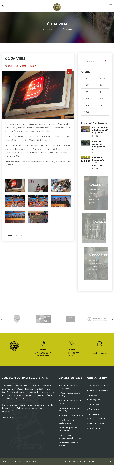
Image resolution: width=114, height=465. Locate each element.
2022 (95, 98)
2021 (95, 105)
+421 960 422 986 (71, 356)
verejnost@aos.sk (100, 353)
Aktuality (55, 29)
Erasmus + (93, 395)
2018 (95, 112)
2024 (95, 85)
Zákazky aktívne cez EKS (71, 415)
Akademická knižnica (98, 385)
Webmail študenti (97, 423)
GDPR (101, 461)
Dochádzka (94, 414)
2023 (95, 92)
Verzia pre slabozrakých (74, 461)
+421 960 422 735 (71, 353)
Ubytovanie (94, 404)
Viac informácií (9, 418)
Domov (45, 29)
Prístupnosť (91, 461)
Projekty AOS (95, 400)
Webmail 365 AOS (97, 419)
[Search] (95, 61)
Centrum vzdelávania (98, 390)
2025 (95, 78)
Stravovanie (94, 409)
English (109, 461)
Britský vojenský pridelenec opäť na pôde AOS (100, 130)
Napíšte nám (94, 428)
